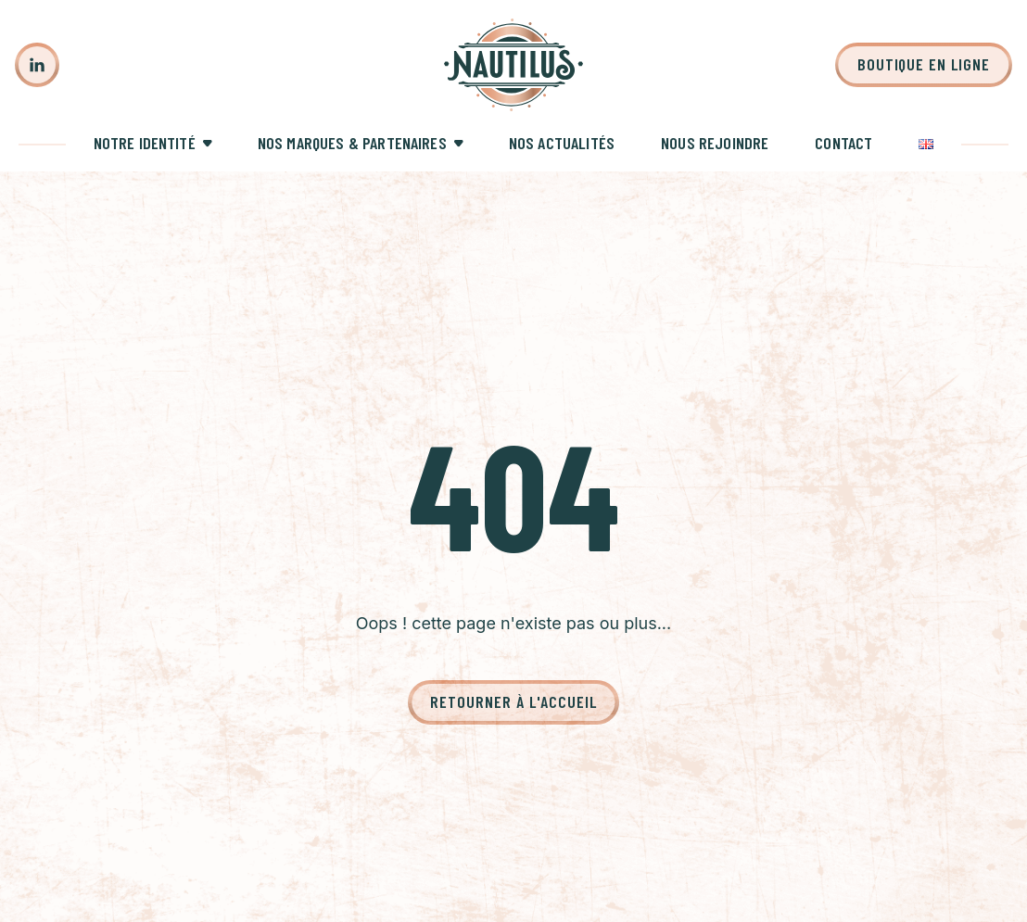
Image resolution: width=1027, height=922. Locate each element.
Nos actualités (562, 143)
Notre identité (145, 143)
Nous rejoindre (714, 143)
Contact (843, 143)
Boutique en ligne (923, 64)
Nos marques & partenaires (352, 143)
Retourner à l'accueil (513, 701)
